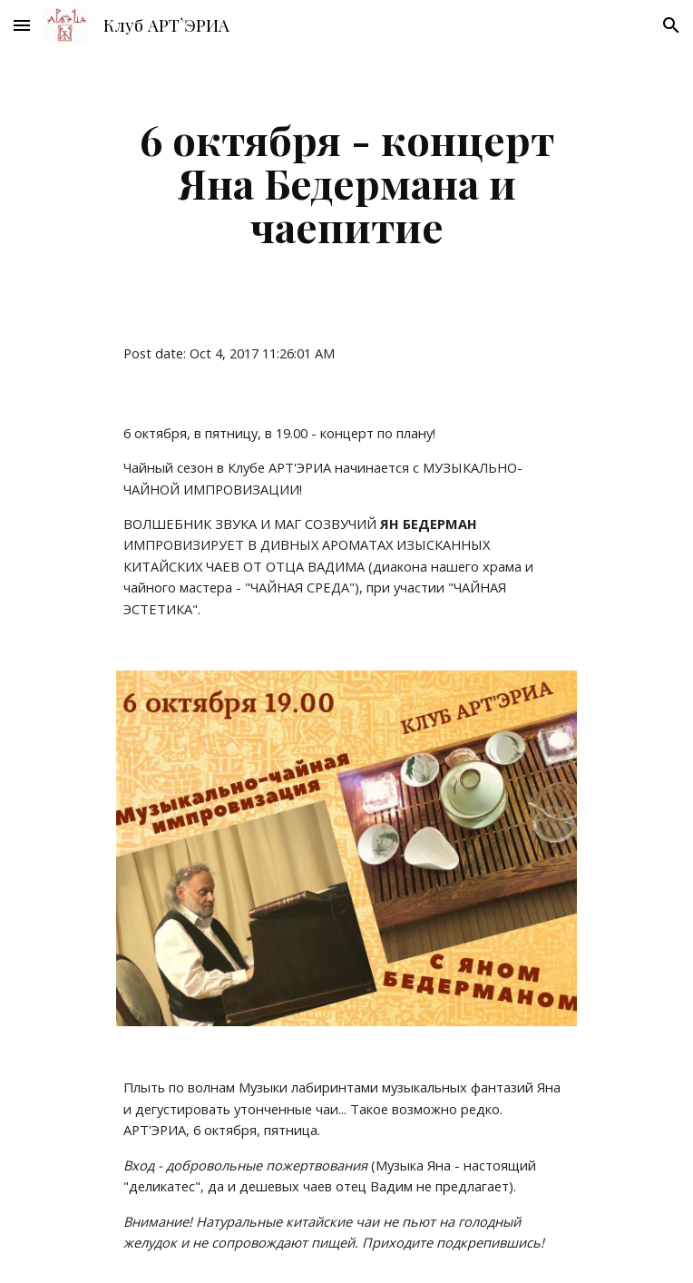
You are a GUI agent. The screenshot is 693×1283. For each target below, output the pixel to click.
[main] (346, 182)
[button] (22, 25)
